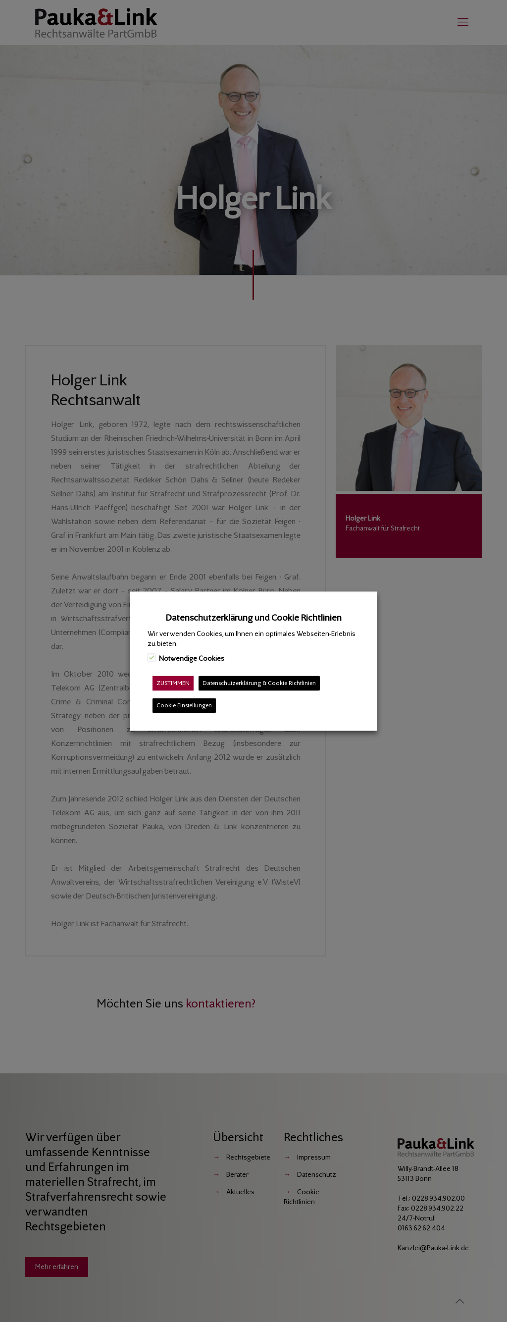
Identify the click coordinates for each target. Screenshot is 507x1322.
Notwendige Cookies (191, 658)
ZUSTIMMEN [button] (173, 683)
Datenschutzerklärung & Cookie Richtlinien (259, 683)
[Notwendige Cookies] (151, 658)
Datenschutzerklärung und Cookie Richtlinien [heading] (254, 617)
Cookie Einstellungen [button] (184, 705)
